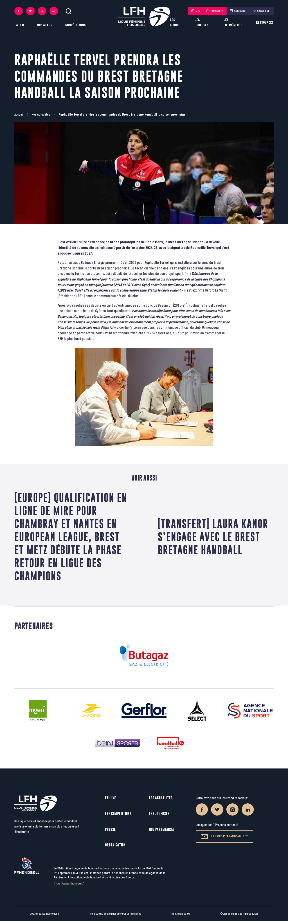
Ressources (265, 23)
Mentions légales (180, 914)
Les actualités (160, 798)
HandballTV (214, 11)
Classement (261, 11)
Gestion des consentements (44, 914)
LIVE (195, 11)
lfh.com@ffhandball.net (224, 836)
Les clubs (174, 22)
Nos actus (44, 25)
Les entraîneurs (232, 22)
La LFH (19, 25)
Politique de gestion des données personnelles (115, 914)
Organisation (115, 845)
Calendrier (238, 11)
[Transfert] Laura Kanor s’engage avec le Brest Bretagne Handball (213, 537)
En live (110, 798)
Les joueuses (202, 22)
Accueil (18, 114)
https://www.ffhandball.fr (69, 883)
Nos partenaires (162, 829)
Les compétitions (118, 814)
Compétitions (75, 25)
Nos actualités (41, 114)
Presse (110, 829)
